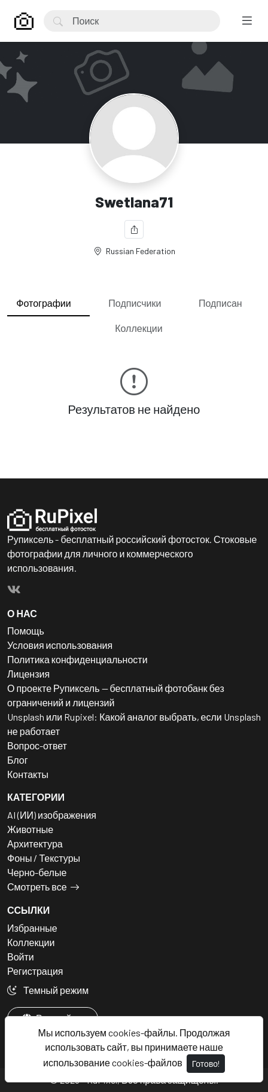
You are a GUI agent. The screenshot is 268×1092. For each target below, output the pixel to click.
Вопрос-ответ (37, 745)
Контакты (27, 774)
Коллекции (138, 328)
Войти (20, 956)
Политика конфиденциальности (77, 659)
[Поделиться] (134, 229)
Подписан (220, 303)
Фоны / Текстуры (43, 858)
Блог (17, 759)
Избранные (32, 928)
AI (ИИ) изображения (51, 814)
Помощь (25, 630)
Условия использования (59, 645)
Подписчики (134, 303)
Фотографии (43, 303)
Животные (30, 829)
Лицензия (28, 673)
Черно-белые (36, 872)
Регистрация (35, 971)
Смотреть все (37, 886)
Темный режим (48, 990)
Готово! (206, 1064)
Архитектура (35, 843)
